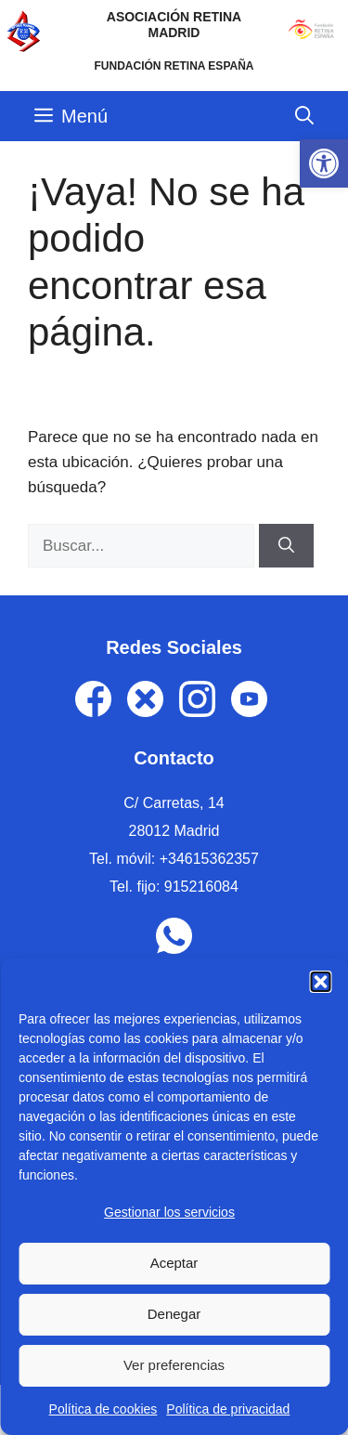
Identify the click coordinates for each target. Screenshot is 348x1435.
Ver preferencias (174, 1365)
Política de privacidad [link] (228, 1409)
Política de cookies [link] (103, 1409)
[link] (324, 163)
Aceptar (174, 1263)
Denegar (174, 1314)
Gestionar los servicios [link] (169, 1212)
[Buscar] (286, 546)
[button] (320, 981)
